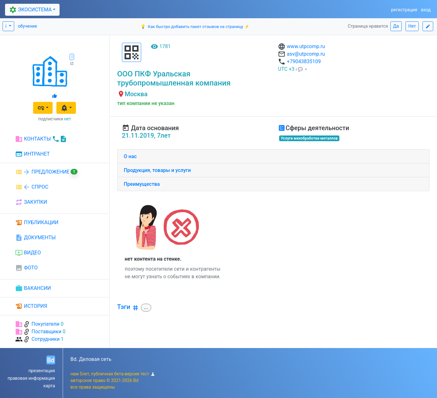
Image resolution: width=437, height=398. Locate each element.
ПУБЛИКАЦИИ (37, 222)
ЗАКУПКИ (31, 202)
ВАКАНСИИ (33, 288)
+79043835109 (304, 61)
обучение (27, 26)
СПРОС (31, 187)
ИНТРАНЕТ (32, 154)
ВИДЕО (28, 253)
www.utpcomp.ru (306, 46)
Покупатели (46, 324)
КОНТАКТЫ (41, 139)
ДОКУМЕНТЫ (35, 237)
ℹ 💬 (300, 69)
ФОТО (26, 268)
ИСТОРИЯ (31, 306)
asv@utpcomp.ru (306, 54)
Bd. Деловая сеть (91, 359)
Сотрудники (46, 339)
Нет (412, 26)
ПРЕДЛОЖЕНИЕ (46, 172)
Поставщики (46, 331)
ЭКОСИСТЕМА (30, 10)
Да (396, 26)
